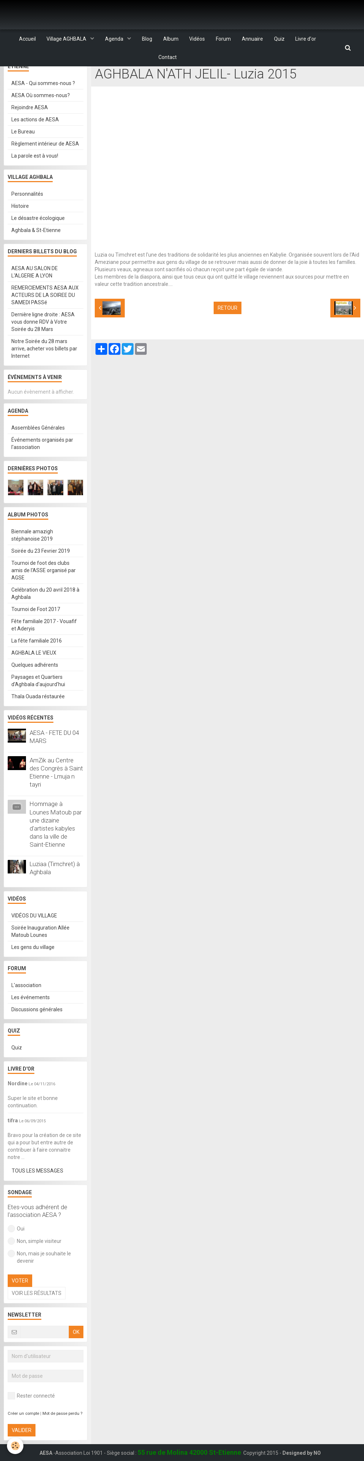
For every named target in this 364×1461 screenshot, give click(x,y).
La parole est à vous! (34, 174)
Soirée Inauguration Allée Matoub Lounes (40, 950)
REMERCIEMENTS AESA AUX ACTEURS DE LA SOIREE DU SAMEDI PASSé (45, 313)
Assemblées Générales (38, 446)
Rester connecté (31, 1414)
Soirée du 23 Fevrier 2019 (40, 570)
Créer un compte (23, 1432)
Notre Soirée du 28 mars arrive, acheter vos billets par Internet (44, 367)
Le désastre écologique (38, 237)
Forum (223, 39)
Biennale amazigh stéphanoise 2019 (32, 553)
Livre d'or (306, 39)
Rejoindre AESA (29, 126)
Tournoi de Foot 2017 (35, 628)
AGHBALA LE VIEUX (33, 671)
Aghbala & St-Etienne (36, 249)
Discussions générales (37, 1028)
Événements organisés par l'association (42, 462)
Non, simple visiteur (34, 1259)
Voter (20, 1299)
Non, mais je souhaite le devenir (39, 1275)
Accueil (27, 39)
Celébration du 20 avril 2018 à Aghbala (45, 612)
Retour (227, 327)
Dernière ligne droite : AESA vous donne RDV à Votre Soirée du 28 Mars (43, 340)
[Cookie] (15, 1446)
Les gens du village (33, 966)
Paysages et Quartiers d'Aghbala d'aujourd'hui (38, 699)
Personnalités (27, 213)
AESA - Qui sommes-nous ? (43, 102)
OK (76, 1351)
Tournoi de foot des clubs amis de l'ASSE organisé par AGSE (43, 589)
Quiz (279, 39)
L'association (26, 1004)
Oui (16, 1247)
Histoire (20, 225)
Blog (147, 39)
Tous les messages (37, 1189)
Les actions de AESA (35, 138)
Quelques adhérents (34, 684)
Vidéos (197, 39)
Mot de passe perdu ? (62, 1432)
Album (171, 39)
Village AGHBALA (66, 39)
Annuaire (252, 39)
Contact (167, 57)
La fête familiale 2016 (36, 659)
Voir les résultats (36, 1312)
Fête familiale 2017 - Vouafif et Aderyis (44, 643)
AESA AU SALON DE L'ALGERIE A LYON (34, 290)
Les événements (30, 1016)
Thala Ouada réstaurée (38, 715)
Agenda (114, 39)
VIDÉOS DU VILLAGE (168, 74)
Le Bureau (23, 150)
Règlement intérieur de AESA (45, 162)
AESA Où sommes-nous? (40, 114)
